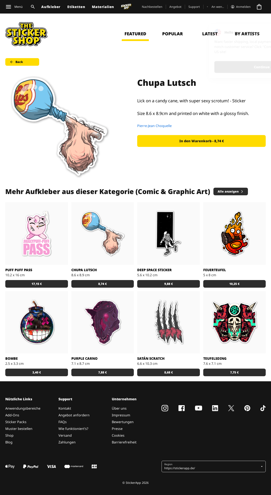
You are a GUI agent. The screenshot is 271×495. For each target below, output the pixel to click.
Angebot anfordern (74, 415)
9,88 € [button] (168, 284)
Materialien (103, 6)
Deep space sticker (154, 270)
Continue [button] (214, 67)
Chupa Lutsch (84, 270)
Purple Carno (84, 358)
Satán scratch (151, 358)
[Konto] (241, 7)
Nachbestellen (152, 7)
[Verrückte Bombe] (36, 322)
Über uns (119, 408)
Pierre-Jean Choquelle (154, 125)
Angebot (175, 7)
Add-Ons (12, 415)
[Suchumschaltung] (32, 6)
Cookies (118, 435)
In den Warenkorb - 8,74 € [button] (201, 141)
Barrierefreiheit (124, 442)
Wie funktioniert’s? (73, 428)
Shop (9, 435)
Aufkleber (51, 6)
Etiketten (76, 6)
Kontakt (64, 408)
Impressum (121, 415)
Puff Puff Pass (18, 270)
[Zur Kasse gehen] (259, 6)
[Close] (258, 32)
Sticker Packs (15, 422)
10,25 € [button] (234, 284)
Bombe (11, 358)
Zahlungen (67, 442)
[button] (212, 466)
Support (194, 7)
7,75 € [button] (234, 372)
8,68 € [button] (168, 372)
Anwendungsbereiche (22, 408)
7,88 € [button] (102, 372)
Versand (65, 435)
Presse (117, 428)
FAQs (62, 422)
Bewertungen (123, 422)
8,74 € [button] (102, 284)
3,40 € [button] (36, 372)
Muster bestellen (18, 428)
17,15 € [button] (37, 284)
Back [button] (16, 62)
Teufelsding (215, 358)
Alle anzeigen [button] (231, 191)
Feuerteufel (214, 270)
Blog (8, 442)
